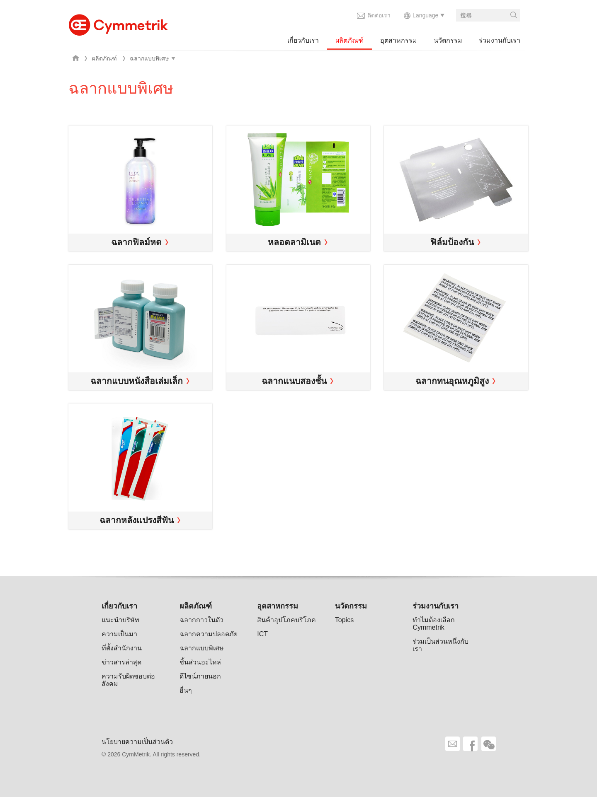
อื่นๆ (186, 690)
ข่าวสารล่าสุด (121, 662)
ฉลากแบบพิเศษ (202, 648)
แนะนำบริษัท (120, 619)
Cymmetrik (118, 22)
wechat (488, 744)
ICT (262, 634)
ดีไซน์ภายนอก (200, 676)
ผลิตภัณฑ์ (349, 40)
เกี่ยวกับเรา (303, 40)
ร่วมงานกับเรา (499, 40)
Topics (344, 619)
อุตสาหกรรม (398, 40)
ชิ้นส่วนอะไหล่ (200, 662)
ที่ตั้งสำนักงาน (122, 648)
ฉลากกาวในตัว (201, 619)
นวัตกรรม (448, 40)
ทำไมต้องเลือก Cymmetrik (434, 623)
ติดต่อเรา (379, 15)
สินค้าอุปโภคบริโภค (286, 619)
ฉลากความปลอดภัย (209, 634)
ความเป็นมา (119, 634)
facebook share (470, 744)
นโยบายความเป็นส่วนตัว (137, 741)
